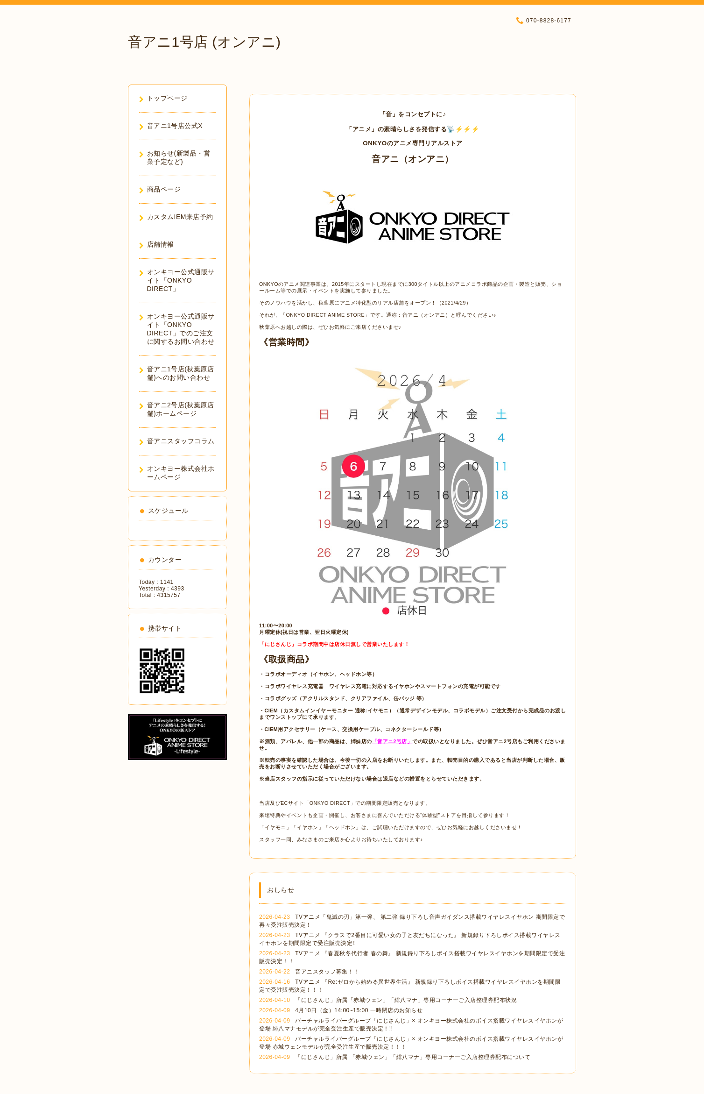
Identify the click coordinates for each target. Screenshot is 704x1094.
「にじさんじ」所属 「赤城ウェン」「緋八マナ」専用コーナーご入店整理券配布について (412, 1057)
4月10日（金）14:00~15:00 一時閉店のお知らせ (358, 1010)
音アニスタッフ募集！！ (327, 971)
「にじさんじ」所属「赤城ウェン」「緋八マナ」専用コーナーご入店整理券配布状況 (406, 1000)
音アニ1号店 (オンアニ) (204, 42)
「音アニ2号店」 (392, 741)
